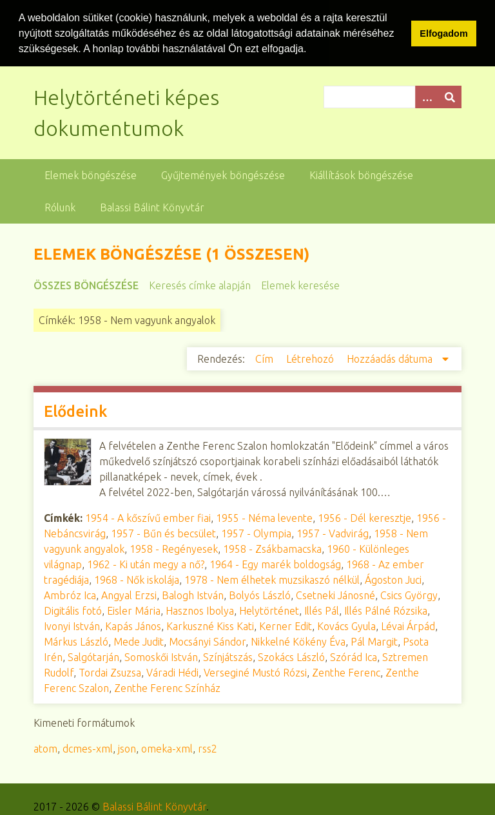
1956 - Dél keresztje (364, 517)
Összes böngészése (86, 285)
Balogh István (193, 594)
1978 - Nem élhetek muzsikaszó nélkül (272, 579)
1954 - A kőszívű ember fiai (148, 517)
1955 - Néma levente (264, 517)
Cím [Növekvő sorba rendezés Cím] (265, 358)
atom (45, 748)
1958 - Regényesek (174, 548)
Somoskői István (161, 656)
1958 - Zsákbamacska (272, 548)
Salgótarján (93, 656)
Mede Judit (138, 641)
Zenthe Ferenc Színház (167, 687)
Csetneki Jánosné (335, 594)
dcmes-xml (88, 748)
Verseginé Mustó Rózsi (255, 672)
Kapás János (133, 625)
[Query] (392, 96)
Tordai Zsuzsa (110, 672)
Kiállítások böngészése (361, 174)
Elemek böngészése (90, 174)
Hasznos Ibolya (200, 610)
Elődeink (75, 410)
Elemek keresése (300, 285)
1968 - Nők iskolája (136, 579)
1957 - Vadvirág (332, 533)
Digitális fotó (73, 610)
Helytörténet (269, 610)
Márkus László (76, 641)
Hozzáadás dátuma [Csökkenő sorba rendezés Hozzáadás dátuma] (391, 358)
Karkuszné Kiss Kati (210, 625)
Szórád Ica (353, 656)
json (127, 748)
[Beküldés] (449, 96)
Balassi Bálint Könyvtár (152, 207)
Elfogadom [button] (443, 33)
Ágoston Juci (393, 579)
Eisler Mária (133, 610)
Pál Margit (374, 641)
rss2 (207, 748)
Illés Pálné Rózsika (385, 610)
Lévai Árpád (408, 625)
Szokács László (291, 656)
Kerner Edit (285, 625)
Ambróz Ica (70, 594)
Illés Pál (321, 610)
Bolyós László (260, 594)
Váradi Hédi (172, 672)
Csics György (409, 594)
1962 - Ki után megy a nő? (145, 564)
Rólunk (59, 207)
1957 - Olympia (256, 533)
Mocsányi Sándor (207, 641)
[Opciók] (426, 96)
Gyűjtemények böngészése (223, 174)
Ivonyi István (72, 625)
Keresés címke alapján (200, 285)
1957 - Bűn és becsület (163, 533)
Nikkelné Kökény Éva (298, 641)
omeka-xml (167, 748)
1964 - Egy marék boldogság (275, 564)
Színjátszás (228, 656)
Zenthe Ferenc (346, 672)
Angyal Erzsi (129, 594)
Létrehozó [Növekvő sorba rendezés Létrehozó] (311, 358)
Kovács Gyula (346, 625)
